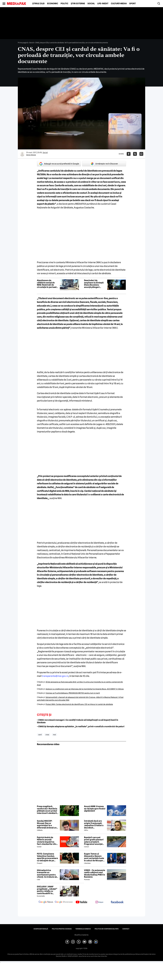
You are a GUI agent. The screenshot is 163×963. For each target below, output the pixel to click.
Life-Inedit (102, 4)
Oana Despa (31, 155)
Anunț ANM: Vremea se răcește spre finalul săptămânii (94, 808)
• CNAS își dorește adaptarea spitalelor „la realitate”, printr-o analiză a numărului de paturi (80, 726)
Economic (52, 4)
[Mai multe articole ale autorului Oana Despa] (22, 153)
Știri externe (78, 4)
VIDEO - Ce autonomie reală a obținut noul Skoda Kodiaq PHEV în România (94, 873)
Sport (132, 4)
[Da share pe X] (135, 154)
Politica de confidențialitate (107, 929)
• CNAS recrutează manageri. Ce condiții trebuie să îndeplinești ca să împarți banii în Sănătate (77, 721)
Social (91, 4)
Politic (64, 4)
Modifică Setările (81, 935)
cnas (47, 735)
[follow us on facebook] (117, 902)
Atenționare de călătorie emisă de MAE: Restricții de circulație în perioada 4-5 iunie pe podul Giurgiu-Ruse (47, 283)
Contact (125, 929)
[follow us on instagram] (99, 902)
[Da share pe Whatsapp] (141, 154)
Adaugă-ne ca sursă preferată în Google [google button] (59, 164)
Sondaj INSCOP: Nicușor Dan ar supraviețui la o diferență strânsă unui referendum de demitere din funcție (47, 824)
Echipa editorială (41, 929)
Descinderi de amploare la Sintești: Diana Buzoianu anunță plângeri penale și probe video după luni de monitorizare (94, 283)
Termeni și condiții (83, 929)
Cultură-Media (119, 4)
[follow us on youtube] (81, 902)
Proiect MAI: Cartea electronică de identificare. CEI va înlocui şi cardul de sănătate (79, 704)
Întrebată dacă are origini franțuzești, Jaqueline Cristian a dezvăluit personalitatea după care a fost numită (94, 824)
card (40, 735)
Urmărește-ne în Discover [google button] (104, 164)
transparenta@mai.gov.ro (55, 676)
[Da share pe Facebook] (129, 154)
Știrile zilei (38, 4)
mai (54, 735)
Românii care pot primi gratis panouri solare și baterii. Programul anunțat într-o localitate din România (94, 840)
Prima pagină (23, 43)
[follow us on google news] (46, 902)
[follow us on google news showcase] (64, 902)
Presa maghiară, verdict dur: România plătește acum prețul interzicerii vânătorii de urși (47, 809)
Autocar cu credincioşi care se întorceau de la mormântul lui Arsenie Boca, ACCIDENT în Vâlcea (85, 689)
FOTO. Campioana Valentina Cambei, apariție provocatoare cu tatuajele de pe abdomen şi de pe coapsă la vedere (47, 857)
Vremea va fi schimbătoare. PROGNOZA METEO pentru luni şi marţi (73, 693)
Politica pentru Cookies (62, 929)
